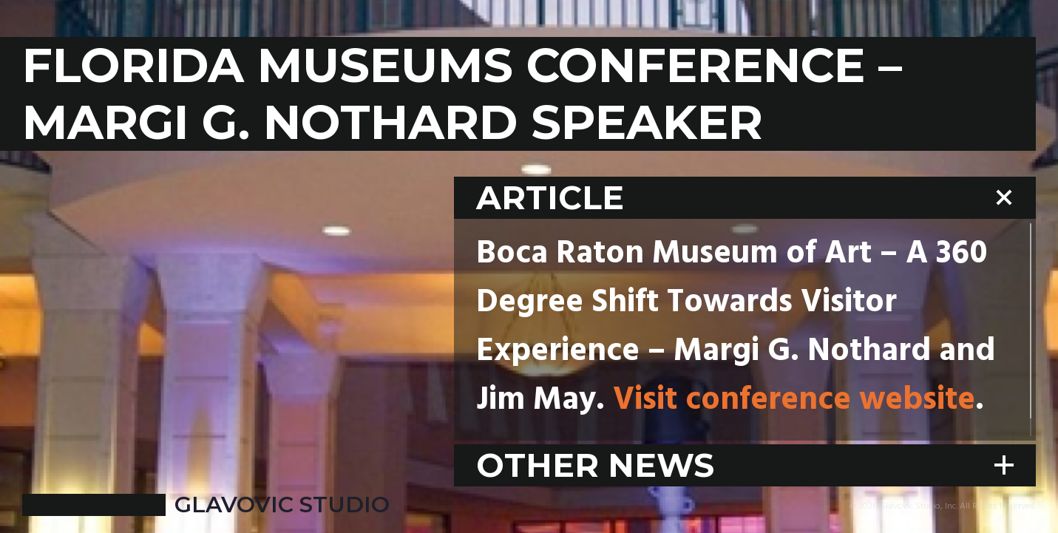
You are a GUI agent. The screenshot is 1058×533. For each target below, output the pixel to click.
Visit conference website (794, 401)
